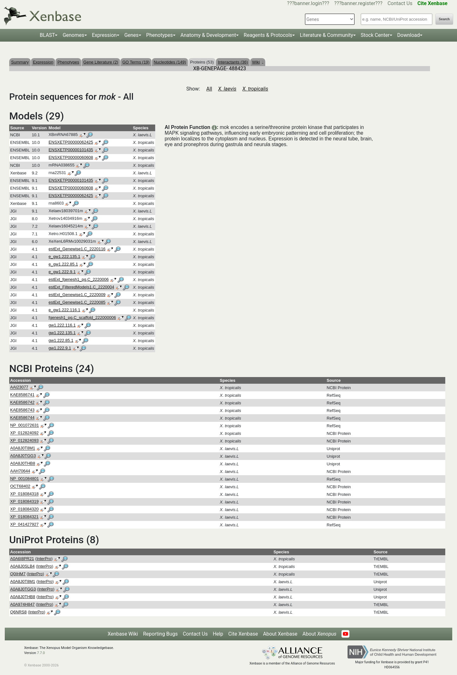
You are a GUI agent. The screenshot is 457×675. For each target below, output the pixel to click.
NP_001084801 (24, 478)
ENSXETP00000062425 (71, 142)
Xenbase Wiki (123, 634)
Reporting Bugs (160, 634)
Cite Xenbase (243, 634)
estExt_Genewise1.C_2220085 (77, 302)
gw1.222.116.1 (62, 325)
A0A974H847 (22, 604)
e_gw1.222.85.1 (63, 264)
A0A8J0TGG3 (23, 456)
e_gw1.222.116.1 (64, 309)
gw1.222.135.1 (62, 332)
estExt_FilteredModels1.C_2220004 (81, 287)
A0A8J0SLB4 (22, 566)
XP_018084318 (24, 494)
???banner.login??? (308, 3)
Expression (104, 35)
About (319, 634)
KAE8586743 (22, 410)
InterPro (43, 558)
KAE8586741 (22, 395)
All (209, 89)
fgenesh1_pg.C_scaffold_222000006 (82, 317)
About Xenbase (280, 634)
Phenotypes (159, 35)
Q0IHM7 (17, 573)
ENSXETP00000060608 (71, 157)
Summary (20, 62)
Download (408, 35)
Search (444, 19)
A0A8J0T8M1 (22, 448)
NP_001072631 (24, 425)
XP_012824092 (24, 433)
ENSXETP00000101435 (71, 149)
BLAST (47, 35)
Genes (131, 35)
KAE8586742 (22, 402)
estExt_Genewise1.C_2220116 (77, 248)
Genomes (73, 35)
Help (218, 634)
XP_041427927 (24, 524)
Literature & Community (326, 35)
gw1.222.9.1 (60, 348)
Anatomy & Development (208, 35)
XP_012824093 (24, 440)
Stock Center (375, 35)
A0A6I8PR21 (22, 558)
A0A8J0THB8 (22, 463)
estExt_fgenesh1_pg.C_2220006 (79, 279)
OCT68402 (20, 486)
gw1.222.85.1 (61, 340)
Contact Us (400, 3)
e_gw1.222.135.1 (64, 256)
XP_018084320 (24, 509)
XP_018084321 (24, 517)
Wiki (257, 62)
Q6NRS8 (18, 612)
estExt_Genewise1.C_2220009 (77, 294)
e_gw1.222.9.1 (62, 271)
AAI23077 (19, 387)
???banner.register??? (358, 3)
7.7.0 (41, 653)
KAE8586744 (22, 417)
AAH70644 (20, 471)
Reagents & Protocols (268, 35)
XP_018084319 (24, 501)
